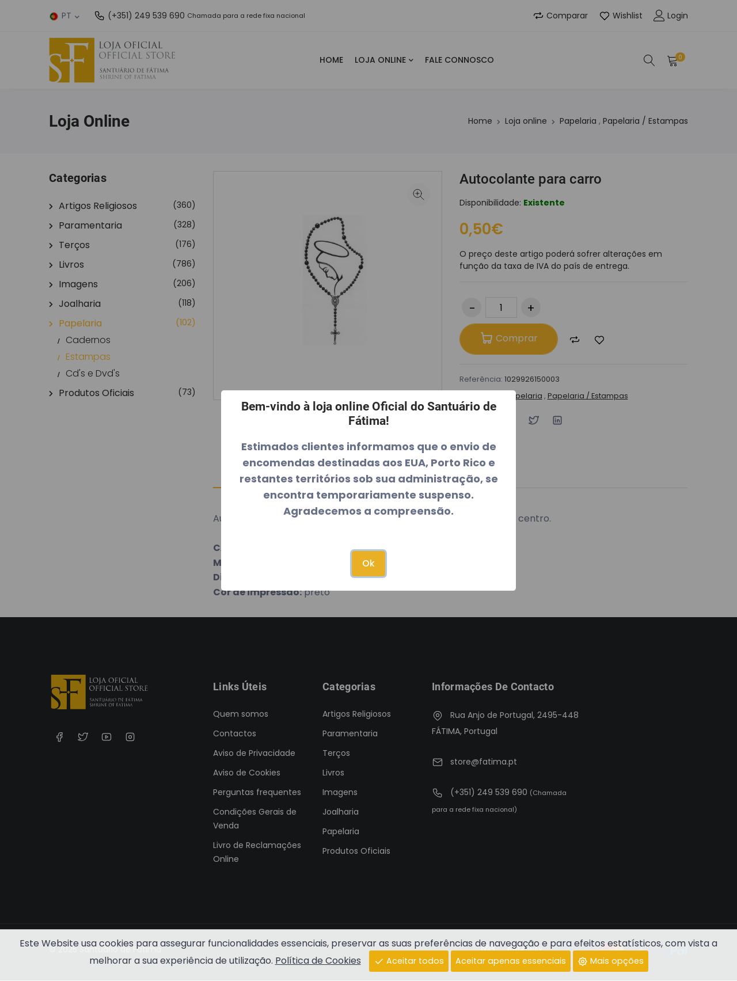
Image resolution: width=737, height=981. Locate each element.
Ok (368, 563)
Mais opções (611, 960)
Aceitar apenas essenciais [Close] (510, 960)
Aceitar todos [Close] (409, 960)
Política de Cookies (318, 960)
